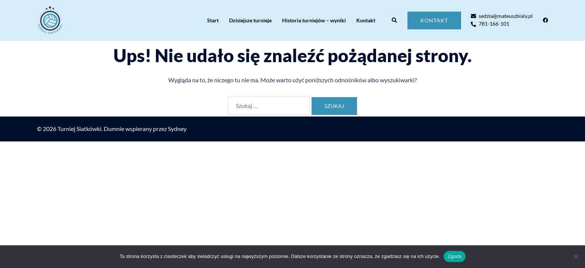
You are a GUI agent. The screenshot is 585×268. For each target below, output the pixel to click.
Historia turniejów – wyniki (314, 20)
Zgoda (454, 256)
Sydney (177, 128)
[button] (395, 20)
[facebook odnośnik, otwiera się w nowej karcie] (545, 20)
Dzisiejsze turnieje (250, 20)
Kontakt (365, 20)
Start (213, 20)
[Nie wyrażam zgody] (575, 256)
